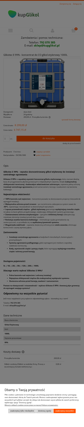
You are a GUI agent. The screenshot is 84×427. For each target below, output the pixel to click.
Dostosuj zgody (44, 411)
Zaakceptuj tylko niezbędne (22, 411)
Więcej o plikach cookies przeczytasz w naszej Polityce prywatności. (31, 405)
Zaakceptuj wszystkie (64, 411)
